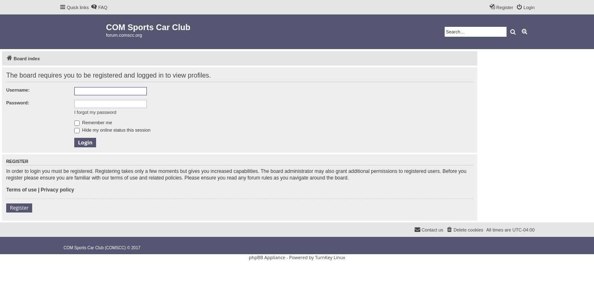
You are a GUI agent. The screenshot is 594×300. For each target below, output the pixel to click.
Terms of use (21, 190)
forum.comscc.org (124, 35)
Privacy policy (57, 190)
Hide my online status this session (112, 130)
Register (19, 207)
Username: (18, 89)
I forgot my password (95, 112)
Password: (17, 102)
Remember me (93, 122)
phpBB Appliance (267, 257)
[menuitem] (99, 7)
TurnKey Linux (330, 257)
